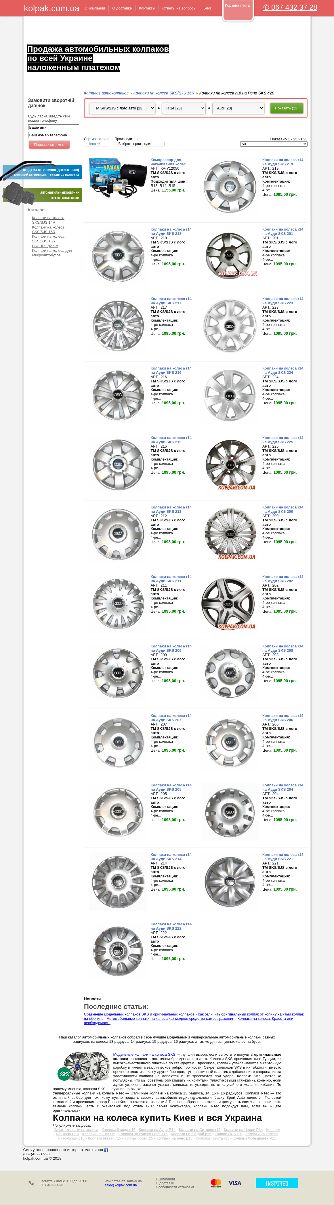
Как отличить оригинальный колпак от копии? (237, 1016)
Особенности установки (175, 1187)
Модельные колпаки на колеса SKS (144, 1054)
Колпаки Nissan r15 (104, 1138)
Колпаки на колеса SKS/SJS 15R (48, 229)
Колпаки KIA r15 (228, 1134)
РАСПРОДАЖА (45, 246)
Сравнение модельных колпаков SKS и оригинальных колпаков (139, 1016)
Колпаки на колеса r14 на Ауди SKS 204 (283, 789)
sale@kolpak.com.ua (121, 1185)
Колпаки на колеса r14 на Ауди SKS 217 (171, 303)
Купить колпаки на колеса (76, 1129)
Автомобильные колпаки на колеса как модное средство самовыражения (170, 1020)
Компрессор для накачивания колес (168, 164)
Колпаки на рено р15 (174, 1138)
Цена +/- (94, 146)
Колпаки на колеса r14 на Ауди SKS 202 (283, 581)
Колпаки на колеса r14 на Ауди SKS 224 (283, 372)
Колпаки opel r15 (138, 1138)
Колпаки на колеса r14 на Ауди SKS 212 (171, 511)
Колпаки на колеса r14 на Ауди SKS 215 (171, 442)
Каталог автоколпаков (106, 93)
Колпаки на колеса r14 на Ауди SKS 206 (283, 719)
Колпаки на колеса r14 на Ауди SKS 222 (171, 928)
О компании (165, 1179)
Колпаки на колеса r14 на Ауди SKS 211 (171, 581)
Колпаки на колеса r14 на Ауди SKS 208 (283, 650)
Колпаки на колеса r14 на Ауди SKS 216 (171, 372)
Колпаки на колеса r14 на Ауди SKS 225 (283, 442)
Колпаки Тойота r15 (212, 1138)
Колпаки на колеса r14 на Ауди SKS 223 (283, 303)
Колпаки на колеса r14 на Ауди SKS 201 (283, 233)
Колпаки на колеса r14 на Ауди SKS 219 (283, 164)
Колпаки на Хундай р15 (191, 1134)
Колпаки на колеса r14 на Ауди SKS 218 (171, 233)
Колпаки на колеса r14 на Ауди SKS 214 (171, 858)
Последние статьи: (116, 1008)
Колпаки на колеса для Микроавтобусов (52, 252)
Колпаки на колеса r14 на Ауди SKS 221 (283, 858)
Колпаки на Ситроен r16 (200, 1129)
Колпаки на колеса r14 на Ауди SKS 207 (171, 719)
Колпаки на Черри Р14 (243, 1129)
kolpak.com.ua (51, 8)
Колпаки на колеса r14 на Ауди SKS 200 (283, 511)
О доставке (165, 1183)
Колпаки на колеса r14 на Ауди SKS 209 (171, 650)
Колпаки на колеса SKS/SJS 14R (48, 220)
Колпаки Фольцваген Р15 (254, 1138)
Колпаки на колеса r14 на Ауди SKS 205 (171, 789)
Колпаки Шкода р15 (118, 1129)
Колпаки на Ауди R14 (157, 1129)
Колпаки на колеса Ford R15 (143, 1134)
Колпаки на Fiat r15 (98, 1134)
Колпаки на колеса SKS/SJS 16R (48, 238)
